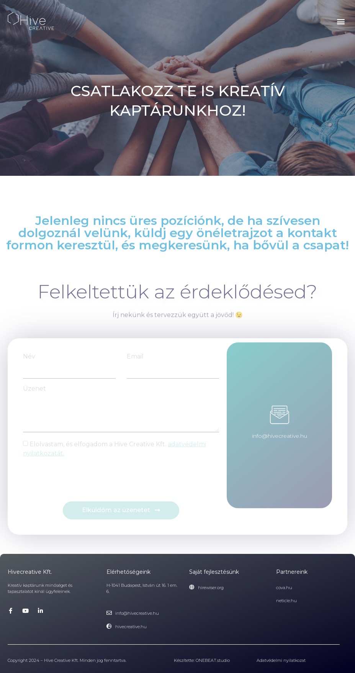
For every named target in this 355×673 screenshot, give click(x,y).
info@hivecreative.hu (279, 423)
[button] (341, 21)
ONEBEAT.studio (213, 660)
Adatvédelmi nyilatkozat (281, 660)
